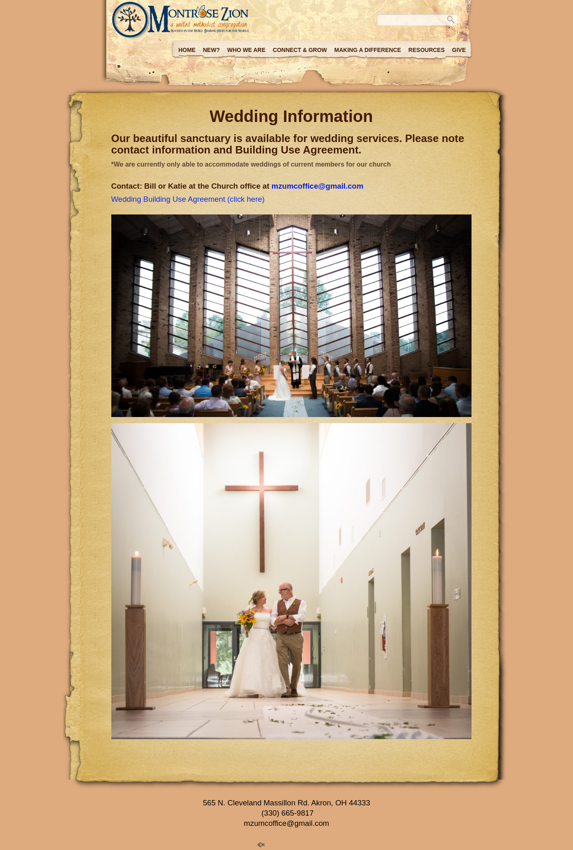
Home (187, 50)
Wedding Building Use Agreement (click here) (188, 199)
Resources (426, 50)
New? (211, 50)
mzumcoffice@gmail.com (317, 186)
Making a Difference (367, 50)
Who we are (246, 50)
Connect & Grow (300, 50)
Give (459, 50)
